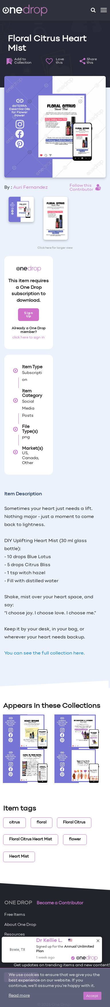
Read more (19, 996)
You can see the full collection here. (44, 653)
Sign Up (28, 314)
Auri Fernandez (30, 187)
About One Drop (20, 925)
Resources (14, 934)
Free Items (14, 915)
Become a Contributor (60, 903)
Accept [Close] (92, 996)
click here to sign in (28, 337)
